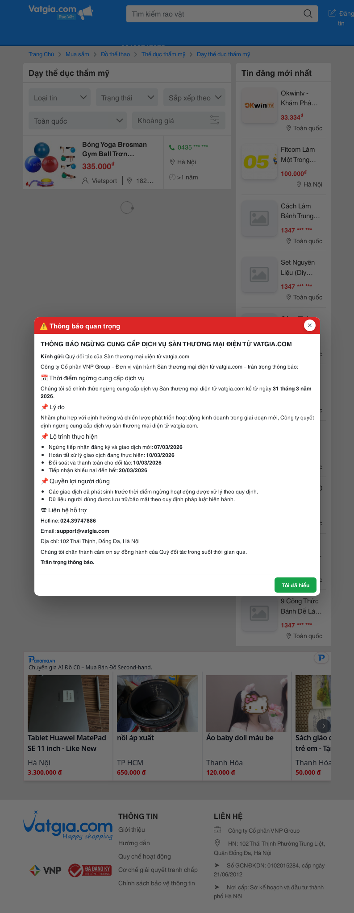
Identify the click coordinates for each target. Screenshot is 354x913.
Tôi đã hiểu (295, 585)
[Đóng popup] (310, 325)
